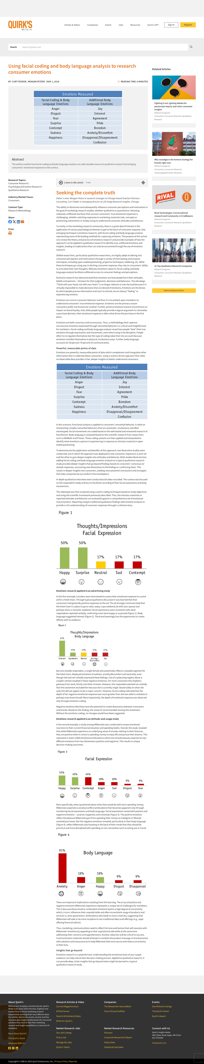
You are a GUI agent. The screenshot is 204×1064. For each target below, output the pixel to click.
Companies (92, 24)
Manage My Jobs (64, 1042)
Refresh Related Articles (174, 290)
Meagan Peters (36, 81)
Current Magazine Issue (67, 1006)
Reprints (73, 1061)
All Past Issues (62, 1011)
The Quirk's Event (16, 1038)
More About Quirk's (17, 1033)
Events (108, 24)
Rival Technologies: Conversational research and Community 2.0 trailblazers (173, 214)
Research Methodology (19, 210)
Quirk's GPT (153, 24)
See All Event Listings (162, 1006)
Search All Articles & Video (68, 1016)
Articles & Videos (72, 24)
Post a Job (61, 1037)
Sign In (171, 24)
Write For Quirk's (64, 1020)
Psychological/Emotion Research (24, 186)
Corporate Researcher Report (118, 1037)
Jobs (121, 24)
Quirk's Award (159, 1016)
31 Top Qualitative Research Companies (173, 266)
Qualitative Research (18, 190)
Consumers (13, 200)
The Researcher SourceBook (117, 1006)
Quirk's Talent (63, 1047)
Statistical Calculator (114, 1047)
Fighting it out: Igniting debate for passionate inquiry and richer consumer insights (173, 106)
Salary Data (109, 1042)
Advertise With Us (16, 1043)
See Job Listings (64, 1032)
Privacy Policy (61, 1061)
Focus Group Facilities (114, 1011)
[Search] (104, 47)
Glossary (108, 1032)
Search (13, 47)
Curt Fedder (19, 81)
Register (188, 24)
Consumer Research (18, 183)
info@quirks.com (159, 1043)
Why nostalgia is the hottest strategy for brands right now (173, 161)
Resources (135, 24)
